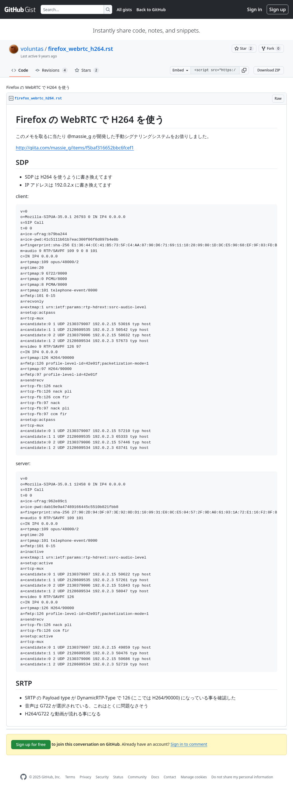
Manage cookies (194, 777)
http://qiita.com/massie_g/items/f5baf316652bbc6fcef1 (75, 148)
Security (102, 777)
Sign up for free (31, 744)
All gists (124, 9)
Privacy (85, 777)
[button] (244, 70)
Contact (170, 777)
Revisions (51, 70)
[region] (146, 416)
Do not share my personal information (242, 777)
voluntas (32, 49)
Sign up (277, 9)
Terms (70, 777)
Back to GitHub (151, 9)
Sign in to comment (189, 744)
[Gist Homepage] (20, 9)
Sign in (254, 9)
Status (118, 777)
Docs (155, 777)
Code (19, 70)
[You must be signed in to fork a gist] (271, 49)
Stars (87, 70)
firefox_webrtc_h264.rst (80, 49)
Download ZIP (268, 70)
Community (137, 777)
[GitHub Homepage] (23, 777)
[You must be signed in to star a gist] (244, 49)
